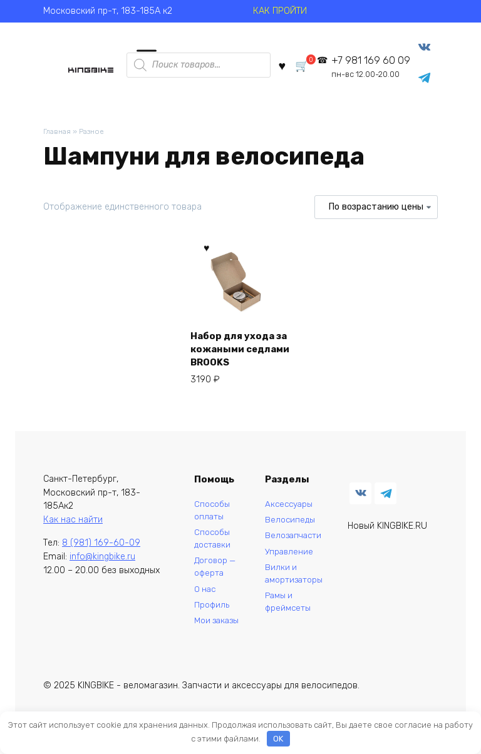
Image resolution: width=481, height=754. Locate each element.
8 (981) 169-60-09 (101, 549)
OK (278, 738)
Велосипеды (288, 527)
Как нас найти (73, 526)
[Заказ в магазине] (376, 212)
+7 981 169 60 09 (367, 68)
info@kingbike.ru (102, 563)
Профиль (207, 619)
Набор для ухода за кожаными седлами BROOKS (237, 351)
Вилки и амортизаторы (292, 586)
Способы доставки (209, 548)
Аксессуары (287, 511)
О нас (201, 603)
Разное (95, 136)
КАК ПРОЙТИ (280, 11)
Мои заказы (203, 644)
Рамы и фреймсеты (285, 616)
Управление (286, 562)
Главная (58, 136)
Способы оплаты (208, 518)
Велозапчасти (292, 545)
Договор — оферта (212, 579)
